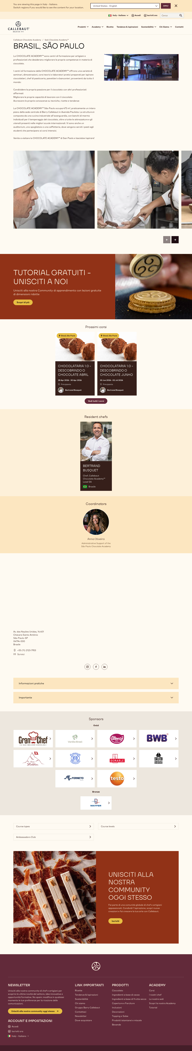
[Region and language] (125, 6)
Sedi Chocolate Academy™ (57, 40)
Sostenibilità (81, 999)
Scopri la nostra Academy (162, 1003)
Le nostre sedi (156, 999)
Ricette (110, 27)
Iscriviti (115, 921)
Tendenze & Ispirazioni (127, 27)
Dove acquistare (83, 1020)
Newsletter (81, 1016)
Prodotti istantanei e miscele (127, 1020)
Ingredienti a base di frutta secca (129, 999)
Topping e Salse (120, 1016)
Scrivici (21, 654)
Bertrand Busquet (73, 390)
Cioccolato (117, 990)
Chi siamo (80, 1003)
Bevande (116, 1024)
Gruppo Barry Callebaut (87, 1007)
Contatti (179, 27)
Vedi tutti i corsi (96, 401)
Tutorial (153, 1007)
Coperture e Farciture (123, 1003)
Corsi (152, 990)
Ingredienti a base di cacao (126, 994)
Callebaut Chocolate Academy (27, 40)
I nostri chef (155, 994)
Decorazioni (118, 1011)
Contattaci (80, 1011)
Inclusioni (117, 1007)
